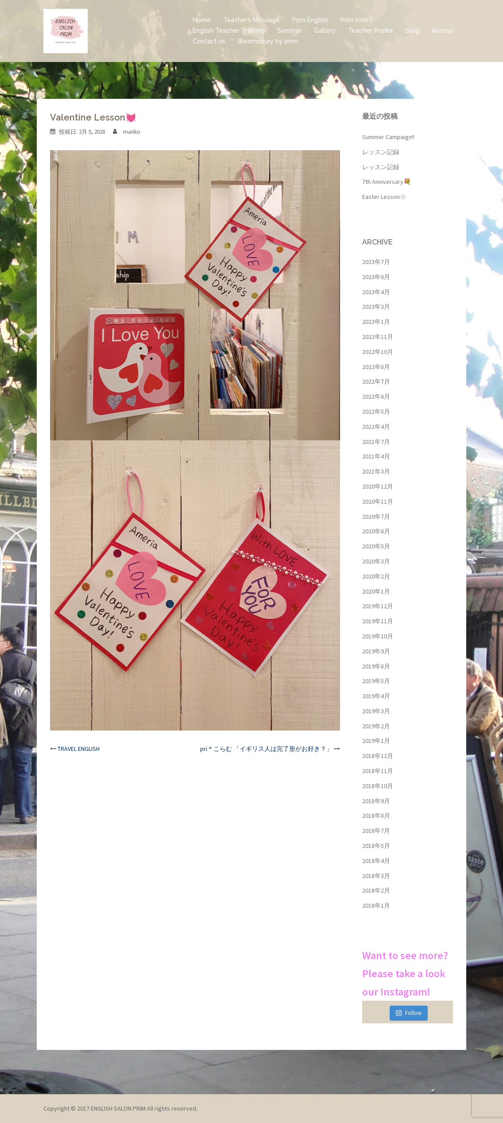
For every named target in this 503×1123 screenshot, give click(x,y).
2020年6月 (376, 531)
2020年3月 (376, 561)
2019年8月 (376, 666)
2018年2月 (376, 890)
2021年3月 (376, 471)
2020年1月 (376, 591)
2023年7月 (376, 262)
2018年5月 (376, 846)
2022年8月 (376, 367)
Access (442, 30)
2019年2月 (376, 726)
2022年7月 (376, 381)
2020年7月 (376, 517)
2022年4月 (376, 427)
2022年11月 (377, 337)
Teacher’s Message (251, 19)
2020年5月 (376, 546)
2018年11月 (377, 771)
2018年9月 (376, 801)
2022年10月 (377, 352)
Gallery (325, 30)
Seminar (289, 30)
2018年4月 (376, 861)
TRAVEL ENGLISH (79, 749)
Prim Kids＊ (357, 19)
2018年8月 (376, 816)
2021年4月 (376, 456)
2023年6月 (376, 277)
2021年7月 (376, 442)
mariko (131, 132)
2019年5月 (376, 681)
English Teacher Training (229, 30)
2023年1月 (376, 322)
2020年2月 (376, 576)
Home (202, 19)
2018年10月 (377, 786)
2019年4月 (376, 696)
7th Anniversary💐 (386, 182)
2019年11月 (377, 621)
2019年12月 (377, 606)
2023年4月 (376, 292)
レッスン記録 (380, 152)
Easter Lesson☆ (384, 197)
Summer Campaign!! (388, 137)
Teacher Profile (370, 30)
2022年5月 (376, 412)
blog (412, 30)
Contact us (209, 41)
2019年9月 (376, 651)
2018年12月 (377, 756)
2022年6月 (376, 396)
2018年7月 (376, 831)
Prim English (310, 19)
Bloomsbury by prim (268, 41)
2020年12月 (377, 486)
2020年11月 (377, 501)
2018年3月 (376, 876)
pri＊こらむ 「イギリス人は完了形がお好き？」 (266, 749)
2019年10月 (377, 636)
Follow (408, 1013)
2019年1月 (376, 741)
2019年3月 (376, 711)
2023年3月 (376, 307)
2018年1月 (376, 905)
